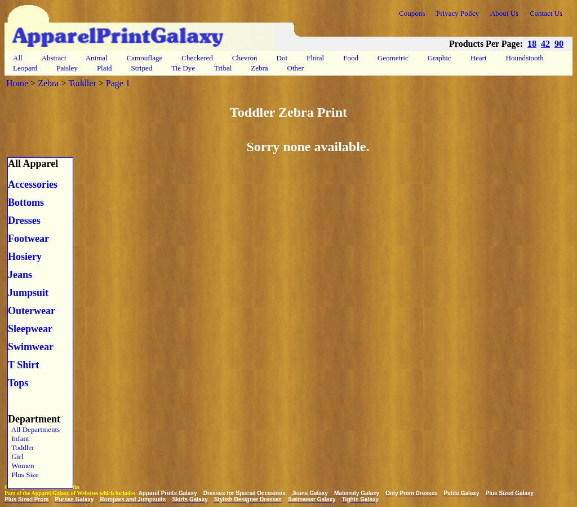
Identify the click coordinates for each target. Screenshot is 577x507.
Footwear (28, 238)
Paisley (67, 68)
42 (545, 44)
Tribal (223, 68)
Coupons (412, 13)
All (18, 58)
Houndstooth (525, 58)
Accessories (32, 184)
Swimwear (31, 346)
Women (21, 465)
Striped (142, 68)
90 (558, 44)
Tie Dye (183, 68)
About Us (504, 13)
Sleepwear (30, 328)
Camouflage (145, 58)
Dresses (24, 220)
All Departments (34, 429)
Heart (479, 58)
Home (17, 83)
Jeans (20, 274)
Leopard (25, 68)
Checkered (197, 58)
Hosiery (25, 256)
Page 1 (118, 83)
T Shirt (23, 365)
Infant (18, 438)
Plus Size (23, 474)
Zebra (259, 68)
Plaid (104, 68)
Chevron (245, 58)
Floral (315, 58)
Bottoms (26, 202)
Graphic (439, 58)
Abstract (54, 58)
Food (350, 58)
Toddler (82, 83)
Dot (282, 58)
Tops (18, 383)
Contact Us (546, 13)
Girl (15, 456)
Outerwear (31, 310)
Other (295, 68)
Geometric (393, 58)
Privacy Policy (457, 13)
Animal (97, 58)
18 (531, 44)
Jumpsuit (28, 292)
